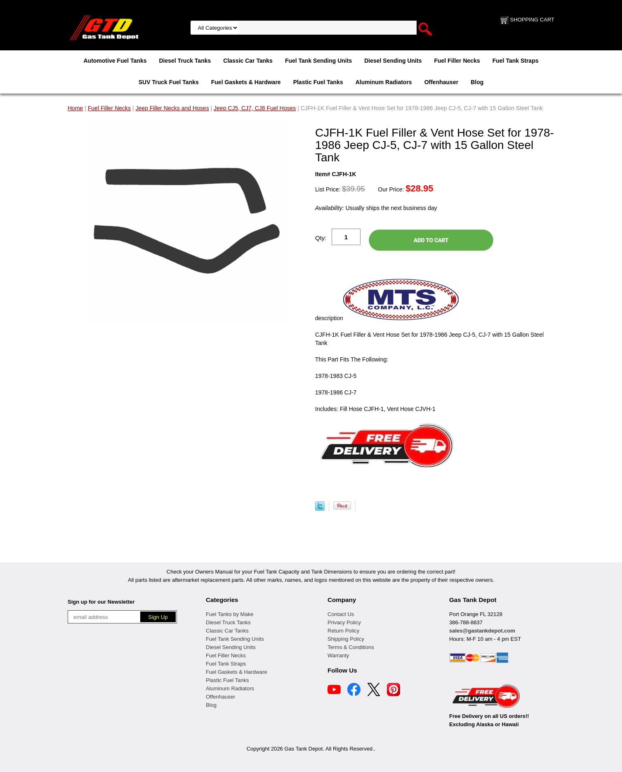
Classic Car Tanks (248, 60)
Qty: (321, 237)
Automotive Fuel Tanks (114, 60)
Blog (477, 82)
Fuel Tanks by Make (229, 614)
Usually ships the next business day (376, 208)
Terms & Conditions (350, 647)
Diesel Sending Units (393, 60)
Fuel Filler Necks (457, 60)
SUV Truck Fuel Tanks (169, 82)
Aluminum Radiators (384, 82)
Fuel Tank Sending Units (318, 60)
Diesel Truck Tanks (185, 60)
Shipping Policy (345, 639)
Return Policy (343, 631)
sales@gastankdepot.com (482, 631)
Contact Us (340, 614)
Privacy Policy (344, 622)
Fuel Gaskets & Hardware (246, 82)
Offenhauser (441, 82)
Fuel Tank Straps (515, 60)
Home (75, 108)
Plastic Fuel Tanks (318, 82)
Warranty (338, 655)
